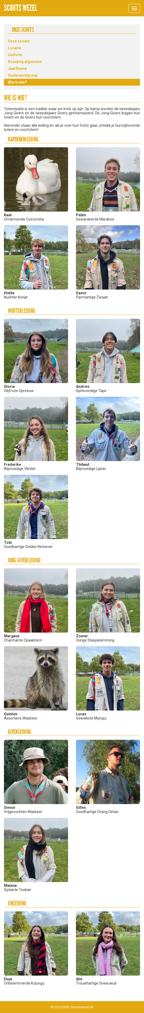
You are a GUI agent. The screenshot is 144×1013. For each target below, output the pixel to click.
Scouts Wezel (20, 8)
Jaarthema (17, 68)
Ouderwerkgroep (23, 75)
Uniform (15, 55)
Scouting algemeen (25, 62)
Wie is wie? (17, 82)
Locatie (14, 48)
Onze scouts (19, 41)
